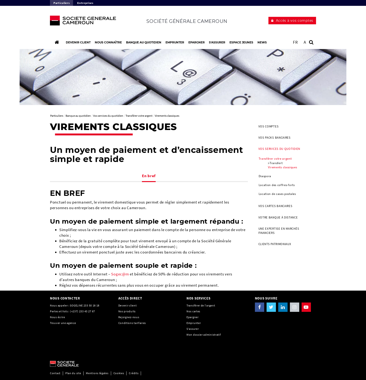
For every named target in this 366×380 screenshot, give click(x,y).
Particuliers (61, 3)
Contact (55, 373)
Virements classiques (282, 167)
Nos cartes (193, 311)
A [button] (305, 42)
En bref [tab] (149, 175)
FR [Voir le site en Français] (295, 42)
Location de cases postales (277, 194)
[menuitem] (285, 126)
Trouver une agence (63, 323)
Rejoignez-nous (128, 317)
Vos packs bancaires (274, 138)
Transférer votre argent (275, 159)
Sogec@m (120, 274)
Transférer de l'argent (201, 305)
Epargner (193, 317)
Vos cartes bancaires (275, 206)
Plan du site (73, 373)
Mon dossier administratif (204, 334)
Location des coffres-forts (277, 185)
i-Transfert (275, 163)
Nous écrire (57, 317)
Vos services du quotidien (279, 149)
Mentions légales (97, 373)
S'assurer (193, 329)
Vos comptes (268, 126)
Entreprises (85, 3)
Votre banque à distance (278, 217)
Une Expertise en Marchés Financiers (278, 231)
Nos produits (127, 311)
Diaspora (265, 176)
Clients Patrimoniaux (274, 244)
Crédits (133, 373)
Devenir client (127, 305)
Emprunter (194, 323)
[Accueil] (56, 42)
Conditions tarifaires (132, 323)
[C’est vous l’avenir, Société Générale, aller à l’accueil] (80, 22)
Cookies (118, 373)
